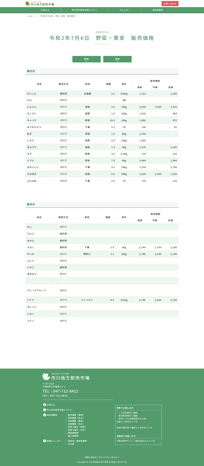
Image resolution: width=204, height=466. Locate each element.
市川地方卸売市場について (84, 10)
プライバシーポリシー (109, 457)
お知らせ (45, 10)
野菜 (86, 59)
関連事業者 (73, 432)
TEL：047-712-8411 (60, 390)
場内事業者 (158, 10)
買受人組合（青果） (77, 426)
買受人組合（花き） (77, 429)
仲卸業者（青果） (76, 420)
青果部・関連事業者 (77, 440)
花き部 (71, 443)
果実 (117, 59)
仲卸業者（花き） (76, 423)
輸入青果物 (73, 435)
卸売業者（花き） (76, 417)
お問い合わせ (170, 3)
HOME (30, 16)
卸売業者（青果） (76, 414)
